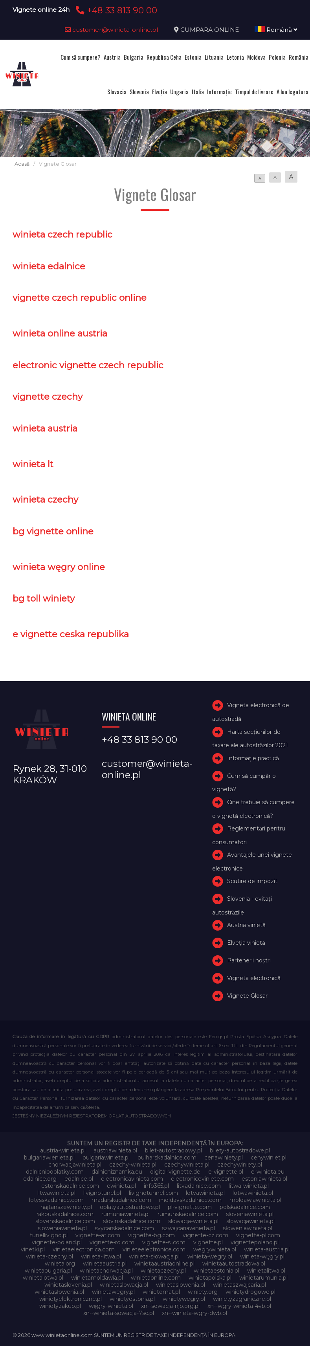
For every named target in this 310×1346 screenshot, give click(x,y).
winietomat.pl (161, 1291)
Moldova (256, 57)
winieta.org (60, 1263)
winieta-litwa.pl (101, 1256)
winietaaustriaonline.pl (164, 1263)
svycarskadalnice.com (124, 1228)
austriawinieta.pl (115, 1150)
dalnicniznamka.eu (117, 1171)
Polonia (277, 57)
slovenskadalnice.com (65, 1221)
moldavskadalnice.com (190, 1199)
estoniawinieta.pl (264, 1178)
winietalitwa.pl (266, 1270)
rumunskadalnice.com (188, 1214)
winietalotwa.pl (43, 1277)
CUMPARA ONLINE (209, 29)
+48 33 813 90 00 (115, 10)
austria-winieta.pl (63, 1150)
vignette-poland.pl (57, 1242)
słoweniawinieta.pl (247, 1228)
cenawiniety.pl (223, 1157)
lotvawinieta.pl (205, 1192)
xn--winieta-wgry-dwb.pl (194, 1313)
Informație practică (253, 758)
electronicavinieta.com (132, 1178)
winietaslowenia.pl (180, 1284)
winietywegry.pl (184, 1298)
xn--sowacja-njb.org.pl (170, 1305)
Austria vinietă (246, 925)
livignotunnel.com (153, 1192)
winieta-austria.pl (267, 1249)
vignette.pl (208, 1242)
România (298, 57)
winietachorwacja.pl (106, 1270)
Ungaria (179, 91)
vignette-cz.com (205, 1235)
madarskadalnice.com (121, 1199)
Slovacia (117, 91)
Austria (112, 57)
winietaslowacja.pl (124, 1284)
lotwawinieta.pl (253, 1192)
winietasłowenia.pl (59, 1291)
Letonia (235, 57)
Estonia (193, 57)
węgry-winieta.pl (111, 1305)
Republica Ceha (164, 57)
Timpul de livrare (254, 91)
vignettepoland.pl (255, 1242)
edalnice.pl (78, 1178)
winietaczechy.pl (163, 1270)
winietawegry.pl (113, 1291)
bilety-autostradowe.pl (240, 1150)
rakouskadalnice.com (65, 1214)
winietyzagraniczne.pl (242, 1298)
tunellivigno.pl (49, 1235)
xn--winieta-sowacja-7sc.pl (118, 1313)
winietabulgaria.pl (48, 1270)
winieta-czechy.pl (49, 1256)
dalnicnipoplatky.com (55, 1171)
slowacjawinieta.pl (250, 1221)
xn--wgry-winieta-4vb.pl (239, 1305)
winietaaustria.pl (105, 1263)
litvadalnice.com (199, 1185)
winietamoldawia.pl (97, 1277)
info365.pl (156, 1185)
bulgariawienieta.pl (49, 1157)
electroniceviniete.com (202, 1178)
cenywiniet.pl (268, 1157)
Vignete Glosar (247, 995)
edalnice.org (40, 1178)
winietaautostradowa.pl (233, 1263)
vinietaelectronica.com (84, 1249)
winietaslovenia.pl (68, 1284)
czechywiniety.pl (239, 1164)
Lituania (214, 57)
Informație (219, 91)
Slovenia (139, 91)
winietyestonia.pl (132, 1298)
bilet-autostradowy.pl (173, 1150)
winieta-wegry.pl (209, 1256)
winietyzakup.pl (60, 1305)
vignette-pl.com (258, 1235)
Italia (198, 91)
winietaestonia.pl (216, 1270)
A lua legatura (292, 91)
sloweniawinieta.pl (62, 1228)
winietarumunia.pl (263, 1277)
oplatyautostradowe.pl (130, 1207)
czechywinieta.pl (186, 1164)
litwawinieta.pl (56, 1192)
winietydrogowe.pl (250, 1291)
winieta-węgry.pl (262, 1256)
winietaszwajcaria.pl (239, 1284)
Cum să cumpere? (81, 57)
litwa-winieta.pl (249, 1185)
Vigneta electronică (254, 978)
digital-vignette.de (175, 1171)
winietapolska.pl (210, 1277)
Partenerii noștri (249, 960)
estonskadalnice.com (70, 1185)
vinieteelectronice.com (154, 1249)
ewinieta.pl (121, 1185)
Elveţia (159, 91)
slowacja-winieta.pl (193, 1221)
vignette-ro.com (112, 1242)
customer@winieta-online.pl (111, 29)
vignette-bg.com (151, 1235)
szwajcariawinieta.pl (188, 1228)
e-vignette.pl (225, 1171)
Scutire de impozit (252, 881)
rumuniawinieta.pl (125, 1214)
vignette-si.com (163, 1242)
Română (276, 29)
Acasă (22, 164)
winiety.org (203, 1291)
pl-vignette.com (190, 1207)
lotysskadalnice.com (56, 1199)
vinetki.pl (33, 1249)
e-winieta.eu (267, 1171)
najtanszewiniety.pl (66, 1207)
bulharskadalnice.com (167, 1157)
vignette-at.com (97, 1235)
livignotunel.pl (102, 1192)
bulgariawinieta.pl (106, 1157)
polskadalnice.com (245, 1207)
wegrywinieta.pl (214, 1249)
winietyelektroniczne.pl (70, 1298)
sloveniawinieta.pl (249, 1214)
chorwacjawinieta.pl (74, 1164)
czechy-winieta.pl (132, 1164)
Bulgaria (133, 57)
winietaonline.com (156, 1277)
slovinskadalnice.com (131, 1221)
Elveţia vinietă (246, 942)
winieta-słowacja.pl (154, 1256)
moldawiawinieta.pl (255, 1199)
